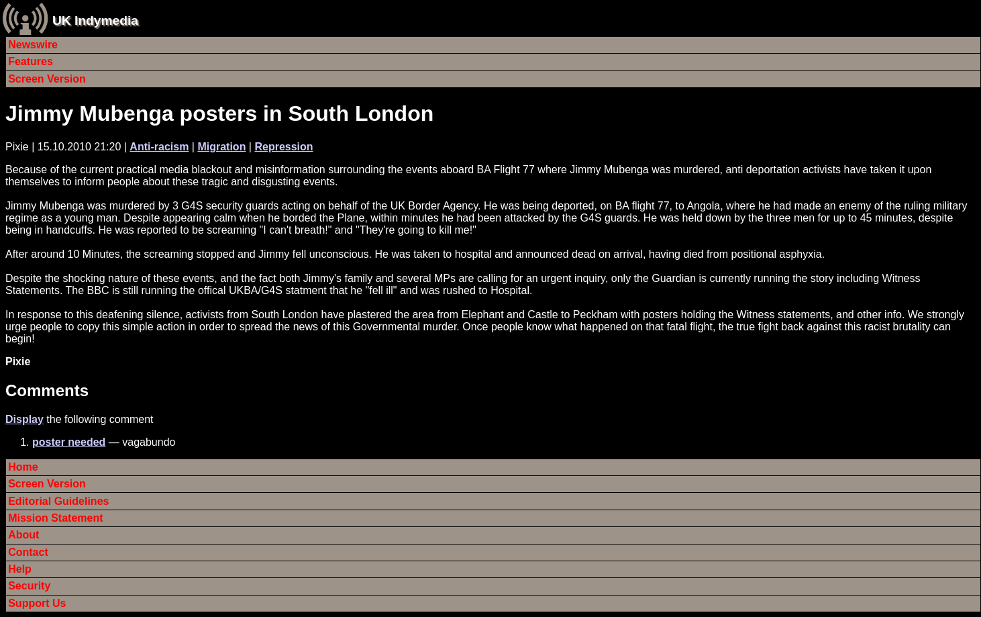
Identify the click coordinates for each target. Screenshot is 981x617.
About (23, 534)
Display (24, 419)
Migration (221, 146)
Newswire (33, 44)
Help (20, 569)
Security (29, 585)
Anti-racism (159, 146)
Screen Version (47, 79)
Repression (283, 146)
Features (30, 61)
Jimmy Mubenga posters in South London (219, 113)
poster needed (68, 442)
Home (23, 467)
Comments (47, 390)
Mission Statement (55, 518)
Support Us (37, 603)
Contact (28, 552)
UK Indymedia (95, 20)
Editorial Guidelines (58, 501)
